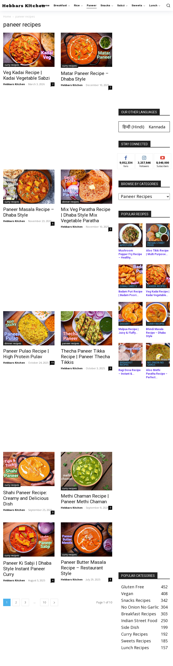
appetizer (126, 245)
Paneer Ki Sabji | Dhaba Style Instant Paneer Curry (27, 568)
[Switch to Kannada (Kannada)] (157, 126)
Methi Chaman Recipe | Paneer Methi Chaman (85, 498)
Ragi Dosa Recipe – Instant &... (129, 372)
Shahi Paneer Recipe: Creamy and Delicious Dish (26, 498)
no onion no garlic (155, 363)
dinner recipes (70, 201)
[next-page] (54, 602)
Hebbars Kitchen (14, 84)
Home (7, 16)
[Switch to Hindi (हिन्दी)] (133, 126)
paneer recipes (70, 343)
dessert (125, 323)
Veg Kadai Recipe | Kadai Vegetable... (157, 293)
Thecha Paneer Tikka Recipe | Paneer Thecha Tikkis (85, 356)
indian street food (156, 244)
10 (44, 602)
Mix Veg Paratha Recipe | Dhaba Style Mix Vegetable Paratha (85, 215)
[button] (168, 5)
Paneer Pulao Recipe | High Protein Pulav (26, 353)
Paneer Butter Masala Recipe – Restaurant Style (83, 568)
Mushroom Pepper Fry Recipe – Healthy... (130, 254)
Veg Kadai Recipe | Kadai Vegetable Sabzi (26, 75)
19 (52, 362)
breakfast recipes (126, 363)
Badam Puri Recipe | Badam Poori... (130, 293)
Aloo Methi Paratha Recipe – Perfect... (156, 374)
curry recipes (12, 64)
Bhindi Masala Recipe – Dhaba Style (156, 333)
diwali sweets (128, 286)
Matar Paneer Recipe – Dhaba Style (85, 76)
